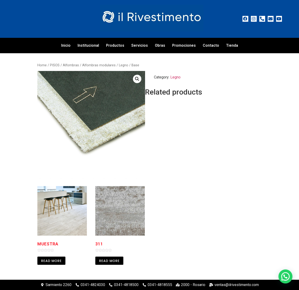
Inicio (66, 45)
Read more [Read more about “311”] (109, 260)
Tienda (232, 45)
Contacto (211, 45)
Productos (115, 45)
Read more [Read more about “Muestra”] (51, 260)
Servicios (139, 45)
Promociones (184, 45)
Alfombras (71, 65)
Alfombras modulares (99, 65)
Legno (123, 65)
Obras (160, 45)
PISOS (55, 65)
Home (42, 65)
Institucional (88, 45)
